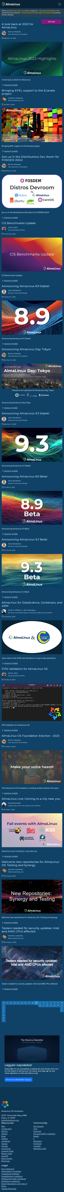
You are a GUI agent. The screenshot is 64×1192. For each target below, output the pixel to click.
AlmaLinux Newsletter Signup (18, 1079)
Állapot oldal (6, 1153)
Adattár (4, 1139)
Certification (6, 1129)
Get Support (38, 1126)
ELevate (4, 1146)
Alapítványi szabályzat (10, 1181)
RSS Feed (51, 22)
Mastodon (37, 1141)
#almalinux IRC (39, 1148)
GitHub (4, 1134)
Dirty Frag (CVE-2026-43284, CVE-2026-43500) (39, 13)
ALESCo (4, 1131)
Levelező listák (7, 1151)
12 (47, 1004)
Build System (6, 1158)
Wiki (3, 1126)
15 (58, 1004)
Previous (3, 1011)
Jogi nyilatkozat (7, 1169)
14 (54, 1004)
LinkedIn (37, 1146)
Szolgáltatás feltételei (10, 1174)
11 (43, 1004)
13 (50, 1004)
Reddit (36, 1136)
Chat (35, 1129)
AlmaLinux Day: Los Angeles (20, 11)
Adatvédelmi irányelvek (11, 1171)
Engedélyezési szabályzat (12, 1176)
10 (39, 1004)
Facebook (37, 1144)
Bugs (3, 1136)
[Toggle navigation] (60, 4)
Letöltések (5, 1141)
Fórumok (37, 1131)
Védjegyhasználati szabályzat (13, 1179)
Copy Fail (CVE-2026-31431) (50, 11)
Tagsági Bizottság (8, 1189)
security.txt (6, 1148)
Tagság (4, 1144)
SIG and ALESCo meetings (44, 1134)
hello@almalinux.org (10, 1120)
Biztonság (5, 1161)
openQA (4, 1156)
